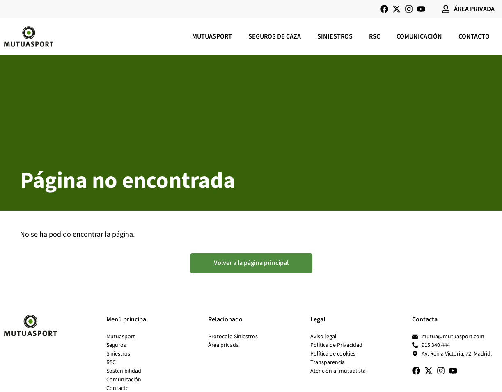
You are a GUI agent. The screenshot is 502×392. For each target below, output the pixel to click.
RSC (374, 36)
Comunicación (419, 36)
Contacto (474, 36)
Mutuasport (212, 36)
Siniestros (335, 36)
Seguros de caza (274, 36)
